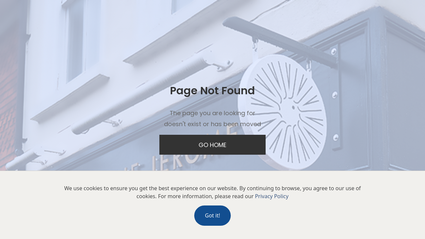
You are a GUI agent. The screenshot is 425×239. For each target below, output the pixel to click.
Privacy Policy (272, 196)
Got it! (212, 215)
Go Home (212, 145)
